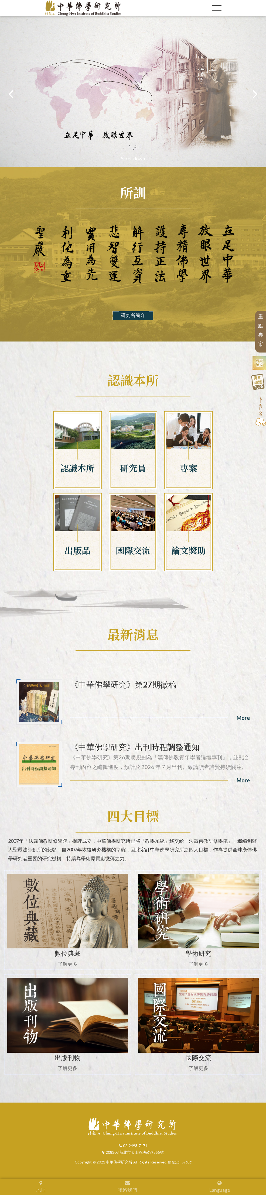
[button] (255, 93)
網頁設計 (174, 1162)
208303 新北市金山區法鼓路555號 (133, 1152)
